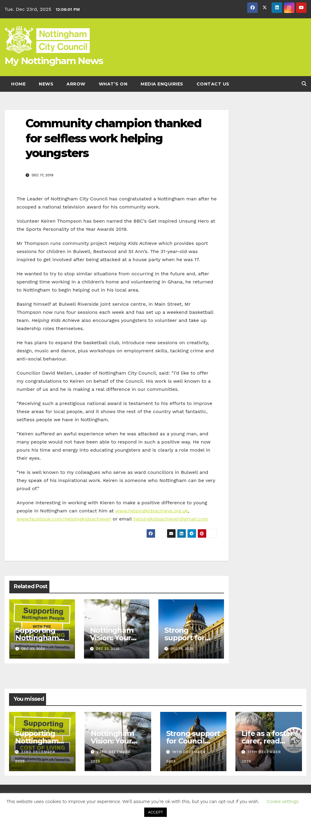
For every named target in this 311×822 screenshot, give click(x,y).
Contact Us (213, 84)
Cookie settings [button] (282, 801)
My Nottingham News (54, 60)
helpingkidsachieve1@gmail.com (170, 519)
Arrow (76, 84)
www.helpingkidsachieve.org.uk (151, 511)
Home (18, 84)
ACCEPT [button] (155, 812)
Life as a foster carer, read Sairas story (267, 741)
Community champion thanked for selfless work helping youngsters (113, 138)
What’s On (113, 84)
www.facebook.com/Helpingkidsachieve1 (64, 519)
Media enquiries (162, 84)
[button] (304, 84)
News (46, 84)
